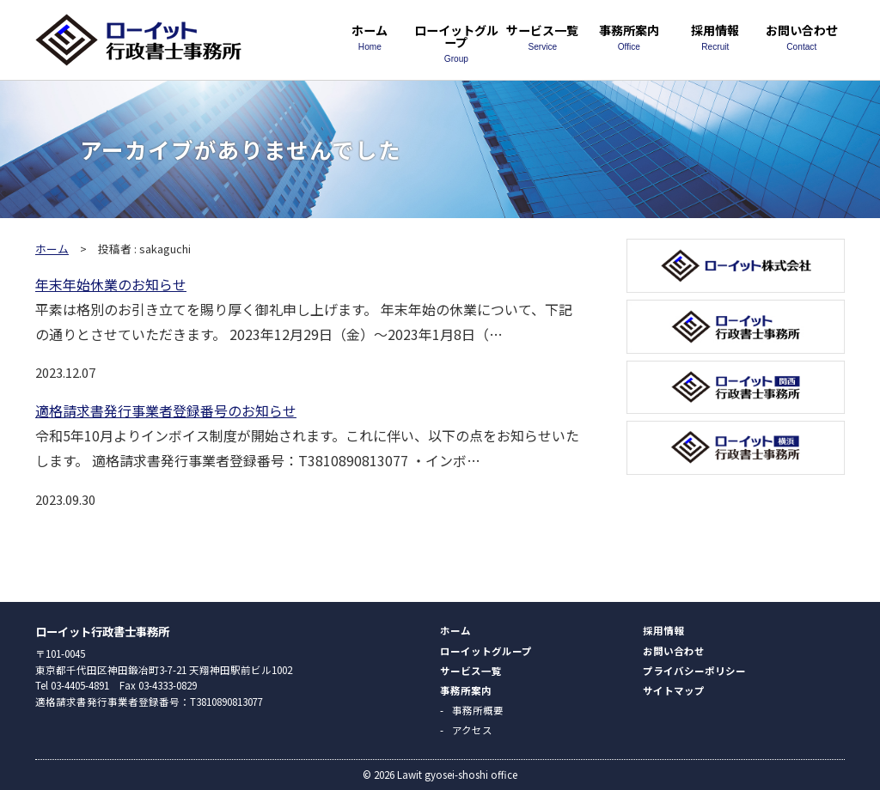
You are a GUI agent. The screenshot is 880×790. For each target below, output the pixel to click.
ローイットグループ (456, 42)
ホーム (369, 36)
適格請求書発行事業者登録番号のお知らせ (165, 410)
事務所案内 (629, 36)
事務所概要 (478, 710)
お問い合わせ (802, 36)
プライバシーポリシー (694, 671)
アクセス (472, 730)
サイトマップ (674, 690)
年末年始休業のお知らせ (110, 284)
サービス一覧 (542, 36)
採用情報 (715, 36)
